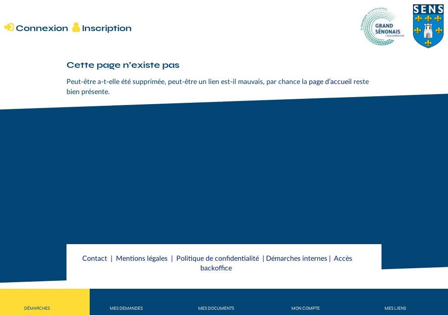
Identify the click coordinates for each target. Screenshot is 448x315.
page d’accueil (330, 81)
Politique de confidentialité (217, 258)
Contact (94, 258)
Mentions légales (142, 258)
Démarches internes (296, 258)
